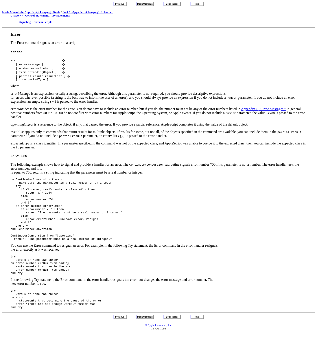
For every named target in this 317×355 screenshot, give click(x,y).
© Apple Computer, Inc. (158, 346)
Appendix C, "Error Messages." (263, 109)
